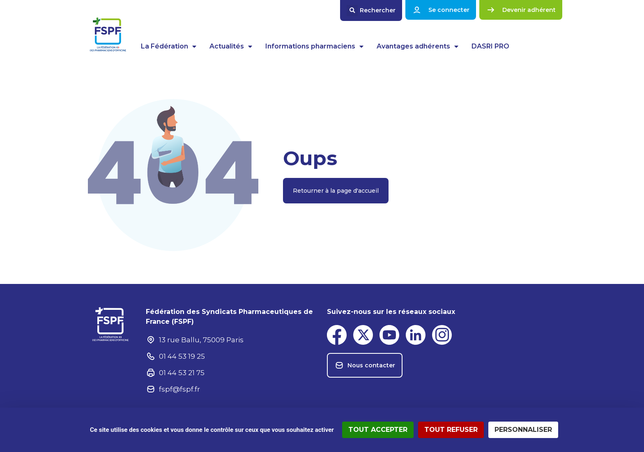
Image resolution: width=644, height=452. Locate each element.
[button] (371, 10)
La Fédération (168, 46)
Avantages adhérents (417, 46)
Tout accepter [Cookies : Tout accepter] (377, 430)
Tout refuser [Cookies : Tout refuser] (451, 430)
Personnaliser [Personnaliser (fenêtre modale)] (523, 430)
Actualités (230, 46)
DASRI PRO (490, 46)
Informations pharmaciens (314, 46)
